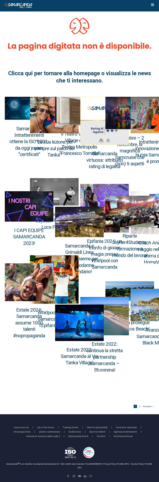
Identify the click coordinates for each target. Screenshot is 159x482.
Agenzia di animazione (125, 432)
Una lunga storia (22, 432)
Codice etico (74, 432)
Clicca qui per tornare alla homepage (54, 73)
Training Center (70, 427)
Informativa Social (123, 436)
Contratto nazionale (126, 427)
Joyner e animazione (49, 432)
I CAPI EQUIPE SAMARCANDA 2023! (29, 236)
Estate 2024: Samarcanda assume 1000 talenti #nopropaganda (29, 323)
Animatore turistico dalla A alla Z (43, 436)
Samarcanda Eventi (78, 436)
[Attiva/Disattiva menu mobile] (152, 4)
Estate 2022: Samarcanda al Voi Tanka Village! (79, 356)
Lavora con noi (21, 427)
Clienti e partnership (97, 427)
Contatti (101, 436)
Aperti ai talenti (97, 432)
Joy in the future (45, 427)
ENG (122, 464)
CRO (127, 464)
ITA (118, 464)
